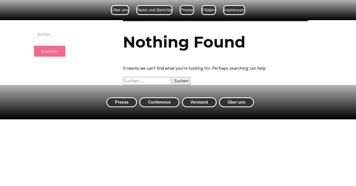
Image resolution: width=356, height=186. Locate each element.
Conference (159, 102)
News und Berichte (154, 10)
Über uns (120, 10)
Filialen (208, 10)
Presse (186, 10)
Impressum (234, 10)
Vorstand (199, 102)
